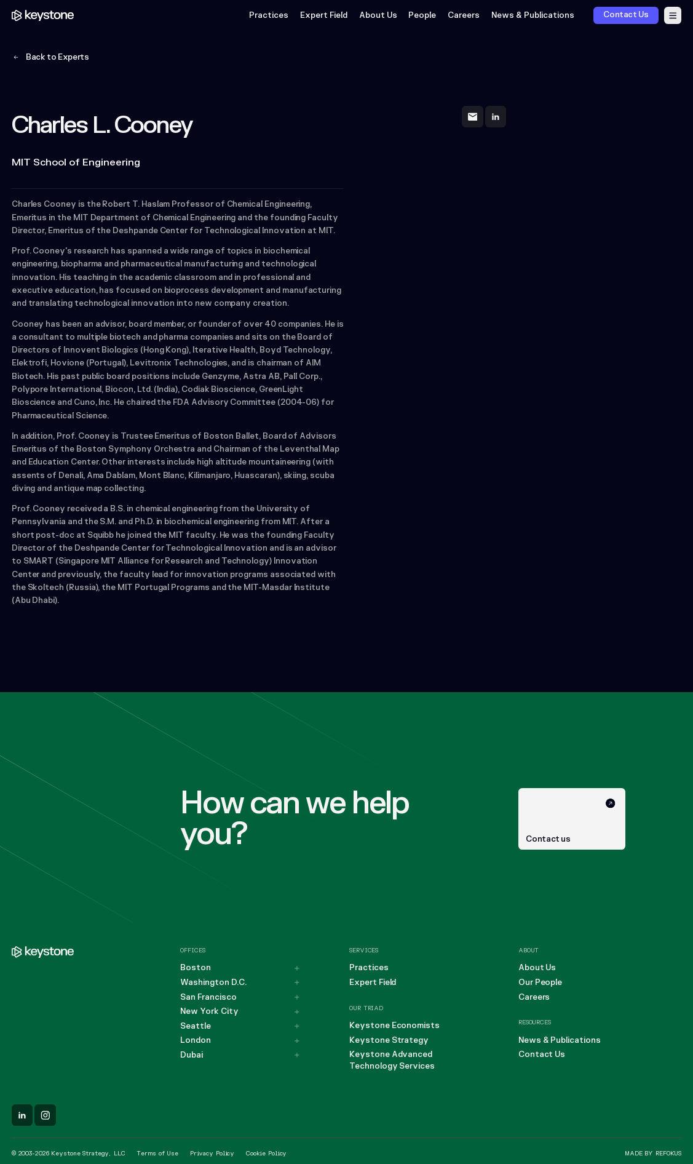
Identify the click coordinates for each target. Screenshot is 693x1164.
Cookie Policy (266, 1153)
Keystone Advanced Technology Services (392, 1060)
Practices (268, 16)
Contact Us (541, 1054)
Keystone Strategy (389, 1040)
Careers (464, 16)
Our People (540, 982)
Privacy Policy (212, 1153)
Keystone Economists (394, 1025)
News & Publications (532, 16)
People (423, 16)
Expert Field (323, 16)
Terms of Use (157, 1153)
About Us (378, 16)
